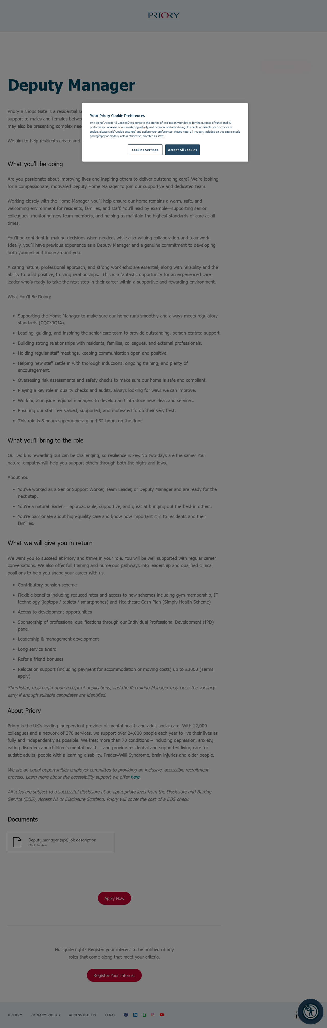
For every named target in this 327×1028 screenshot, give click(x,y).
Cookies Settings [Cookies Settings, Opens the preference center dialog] (145, 149)
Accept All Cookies (182, 149)
